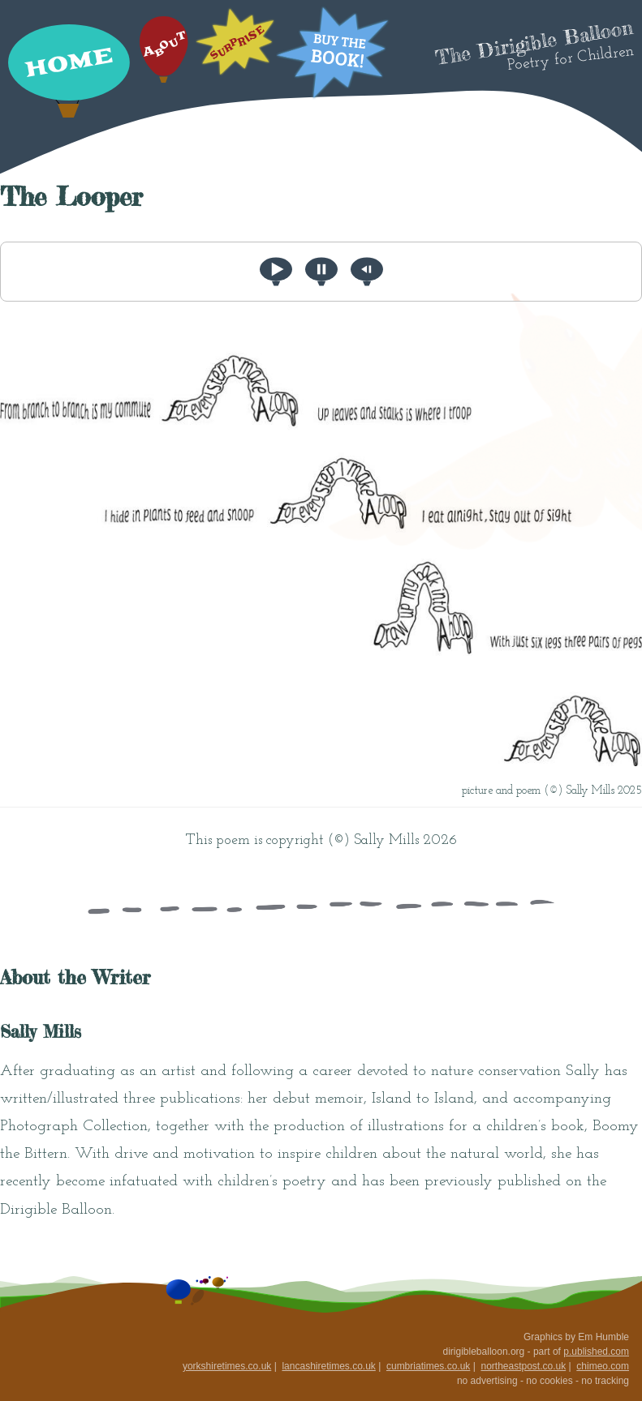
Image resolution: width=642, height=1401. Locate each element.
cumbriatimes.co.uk (428, 1366)
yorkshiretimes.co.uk (227, 1366)
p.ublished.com (596, 1351)
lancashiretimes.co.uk (328, 1366)
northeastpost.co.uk (523, 1366)
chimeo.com (602, 1366)
